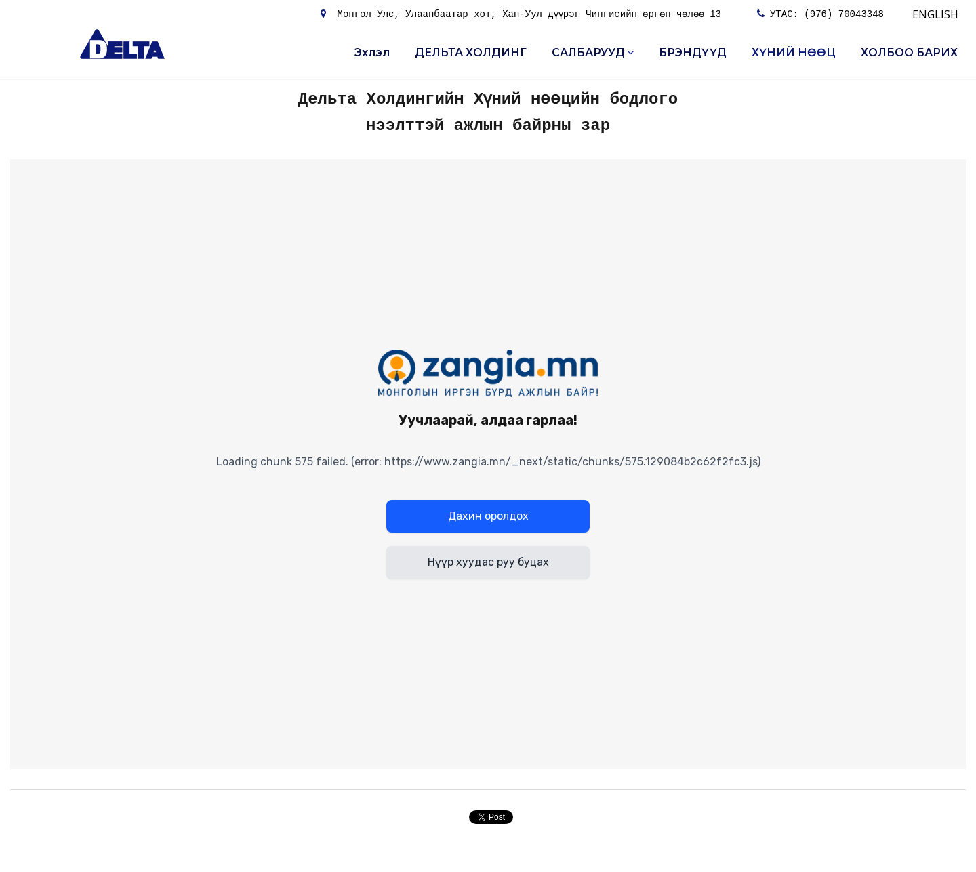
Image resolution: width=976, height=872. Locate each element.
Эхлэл (372, 52)
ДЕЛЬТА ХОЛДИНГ (471, 52)
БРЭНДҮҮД (693, 52)
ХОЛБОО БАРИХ (909, 52)
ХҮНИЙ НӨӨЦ (794, 52)
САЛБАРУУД (593, 52)
